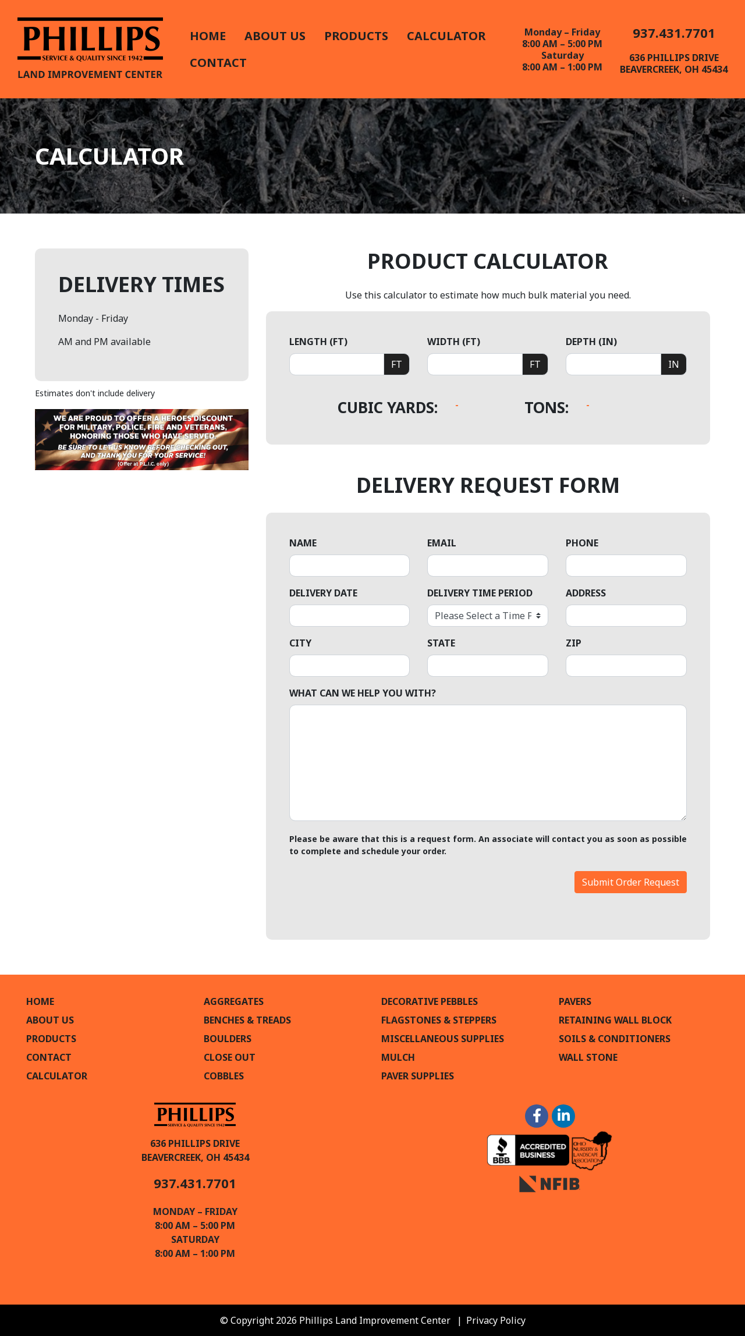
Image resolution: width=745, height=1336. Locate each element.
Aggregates (234, 1001)
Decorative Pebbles (429, 1001)
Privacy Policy (496, 1320)
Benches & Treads (247, 1020)
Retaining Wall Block (615, 1020)
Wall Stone (588, 1057)
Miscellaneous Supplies (442, 1038)
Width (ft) (453, 341)
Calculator (446, 36)
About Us (275, 36)
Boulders (227, 1038)
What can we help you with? (362, 693)
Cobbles (224, 1075)
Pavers (575, 1001)
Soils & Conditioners (614, 1038)
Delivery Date (323, 593)
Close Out (230, 1057)
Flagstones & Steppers (438, 1020)
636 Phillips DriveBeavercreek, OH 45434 (674, 63)
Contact (218, 62)
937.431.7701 (674, 32)
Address (586, 593)
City (300, 643)
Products (356, 36)
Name (303, 542)
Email (441, 542)
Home (208, 36)
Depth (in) (591, 341)
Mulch (398, 1057)
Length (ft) (318, 341)
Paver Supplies (417, 1075)
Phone (582, 542)
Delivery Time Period (480, 593)
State (441, 643)
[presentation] (377, 893)
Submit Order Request (630, 882)
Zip (573, 643)
